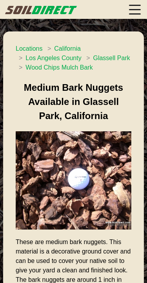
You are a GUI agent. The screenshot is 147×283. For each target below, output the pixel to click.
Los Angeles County (53, 58)
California (67, 48)
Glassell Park (111, 58)
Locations (29, 48)
